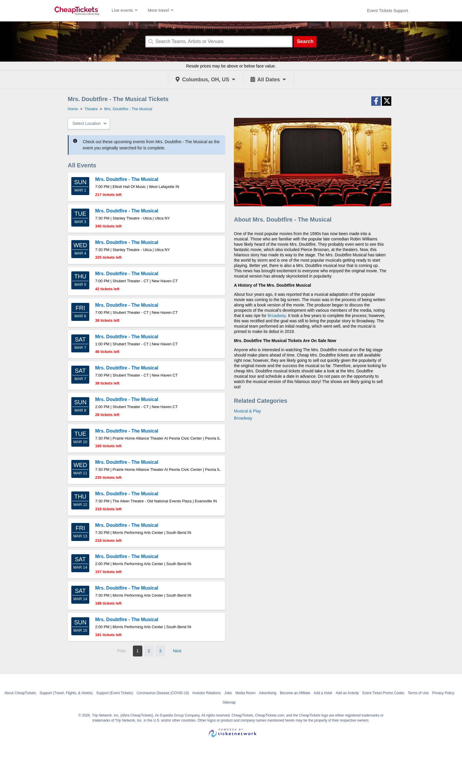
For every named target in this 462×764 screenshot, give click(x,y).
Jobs (228, 693)
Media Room (245, 693)
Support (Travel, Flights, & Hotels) (66, 693)
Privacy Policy (443, 693)
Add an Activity (347, 693)
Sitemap (229, 702)
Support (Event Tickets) (114, 693)
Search (305, 41)
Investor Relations (206, 693)
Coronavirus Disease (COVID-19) (162, 693)
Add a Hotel (323, 693)
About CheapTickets (20, 693)
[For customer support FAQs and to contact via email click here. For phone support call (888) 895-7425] (387, 11)
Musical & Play (247, 411)
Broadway (277, 315)
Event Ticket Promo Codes (383, 693)
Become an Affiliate (295, 693)
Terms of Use (418, 693)
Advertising (267, 693)
